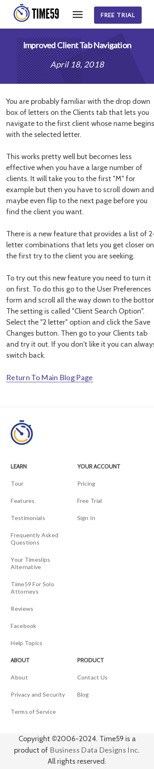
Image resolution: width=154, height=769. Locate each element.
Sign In (86, 517)
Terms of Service (33, 711)
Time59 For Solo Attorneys (32, 588)
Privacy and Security (38, 694)
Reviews (22, 608)
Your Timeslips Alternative (30, 563)
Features (23, 500)
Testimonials (28, 517)
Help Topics (27, 642)
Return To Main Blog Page (49, 377)
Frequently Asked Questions (34, 538)
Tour (17, 483)
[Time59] (37, 13)
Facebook (24, 625)
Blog (83, 694)
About (19, 677)
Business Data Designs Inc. (95, 749)
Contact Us (92, 677)
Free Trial (118, 14)
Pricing (86, 483)
